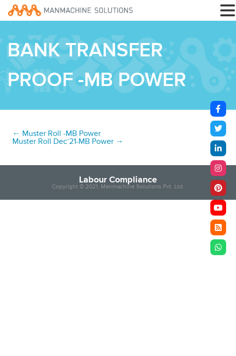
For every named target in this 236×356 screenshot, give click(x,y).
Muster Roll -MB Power (56, 133)
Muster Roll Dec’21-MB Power (67, 141)
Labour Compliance (118, 179)
